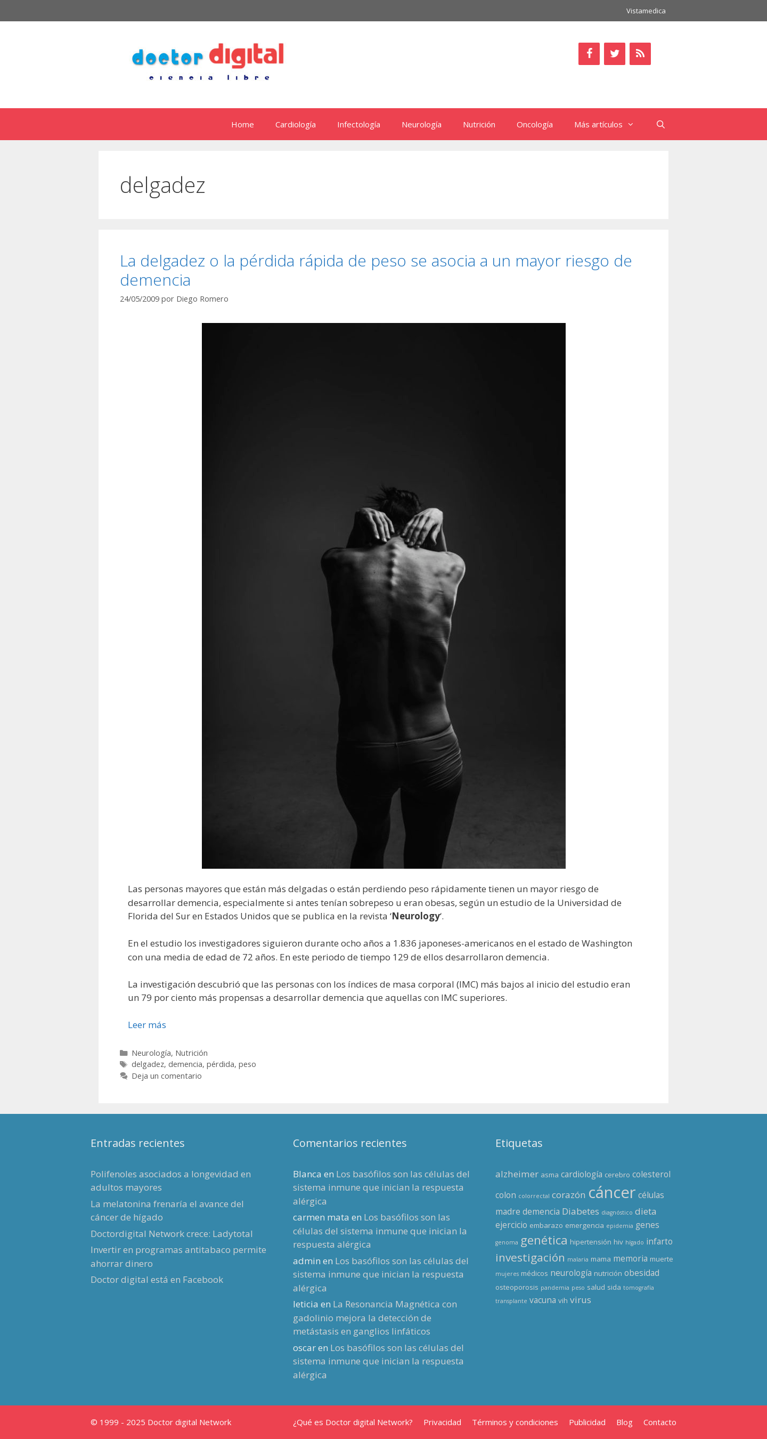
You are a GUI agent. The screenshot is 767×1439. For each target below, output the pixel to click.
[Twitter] (614, 54)
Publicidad (587, 1422)
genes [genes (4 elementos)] (647, 1225)
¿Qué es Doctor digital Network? (353, 1422)
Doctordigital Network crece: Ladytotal (172, 1233)
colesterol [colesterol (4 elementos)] (651, 1174)
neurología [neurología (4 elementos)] (571, 1273)
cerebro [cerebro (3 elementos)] (617, 1174)
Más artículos (609, 124)
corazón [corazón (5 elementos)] (569, 1195)
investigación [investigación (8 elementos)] (530, 1257)
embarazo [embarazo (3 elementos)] (546, 1225)
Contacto (659, 1422)
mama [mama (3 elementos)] (601, 1259)
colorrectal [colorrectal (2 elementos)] (534, 1196)
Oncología (535, 124)
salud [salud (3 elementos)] (596, 1287)
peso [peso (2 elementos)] (578, 1287)
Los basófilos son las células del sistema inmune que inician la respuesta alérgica (381, 1187)
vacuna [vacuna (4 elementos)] (542, 1300)
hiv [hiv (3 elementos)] (618, 1242)
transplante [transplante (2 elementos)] (511, 1301)
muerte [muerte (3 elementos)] (661, 1259)
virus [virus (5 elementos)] (580, 1300)
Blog (624, 1422)
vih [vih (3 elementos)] (563, 1300)
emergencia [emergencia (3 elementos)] (584, 1225)
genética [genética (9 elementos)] (544, 1240)
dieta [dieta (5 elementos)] (646, 1211)
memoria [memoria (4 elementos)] (630, 1258)
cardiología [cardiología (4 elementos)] (581, 1174)
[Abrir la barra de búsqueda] (660, 124)
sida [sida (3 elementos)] (614, 1287)
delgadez (148, 1064)
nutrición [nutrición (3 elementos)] (608, 1273)
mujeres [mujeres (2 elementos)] (507, 1274)
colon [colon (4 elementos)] (505, 1195)
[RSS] (640, 54)
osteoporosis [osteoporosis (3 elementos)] (516, 1287)
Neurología (422, 124)
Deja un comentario (167, 1076)
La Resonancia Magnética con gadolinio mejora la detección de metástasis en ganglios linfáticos (375, 1317)
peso (247, 1064)
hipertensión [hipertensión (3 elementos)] (590, 1242)
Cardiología (295, 124)
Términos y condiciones (515, 1422)
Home (242, 124)
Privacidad (442, 1422)
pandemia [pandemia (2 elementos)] (555, 1287)
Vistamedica (646, 10)
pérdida (220, 1064)
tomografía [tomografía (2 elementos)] (638, 1287)
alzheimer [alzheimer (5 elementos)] (516, 1174)
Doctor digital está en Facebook (157, 1279)
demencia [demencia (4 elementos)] (541, 1211)
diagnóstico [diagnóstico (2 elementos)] (617, 1212)
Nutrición (479, 124)
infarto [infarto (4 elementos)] (659, 1241)
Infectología (358, 124)
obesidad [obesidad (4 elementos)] (641, 1273)
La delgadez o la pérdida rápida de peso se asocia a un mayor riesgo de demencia (376, 269)
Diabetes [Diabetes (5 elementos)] (580, 1211)
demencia (185, 1064)
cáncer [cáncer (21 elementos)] (612, 1192)
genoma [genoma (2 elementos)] (506, 1242)
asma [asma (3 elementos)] (550, 1174)
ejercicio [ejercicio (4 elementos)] (511, 1225)
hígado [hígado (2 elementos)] (634, 1242)
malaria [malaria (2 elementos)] (578, 1259)
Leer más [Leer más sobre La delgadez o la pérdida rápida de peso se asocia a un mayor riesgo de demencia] (147, 1024)
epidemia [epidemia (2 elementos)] (619, 1226)
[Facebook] (589, 54)
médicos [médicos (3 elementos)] (534, 1273)
